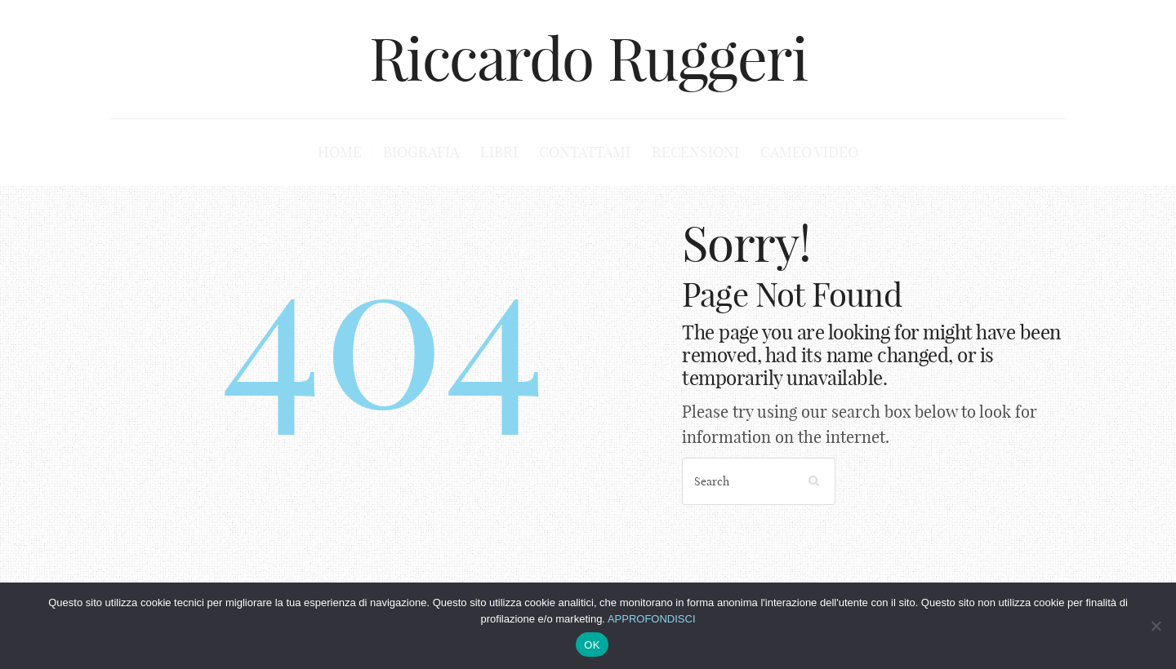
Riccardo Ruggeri (588, 58)
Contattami (584, 152)
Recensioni (695, 152)
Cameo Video (809, 152)
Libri (499, 152)
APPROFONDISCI (652, 619)
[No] (1155, 626)
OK (591, 645)
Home (340, 152)
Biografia (421, 152)
